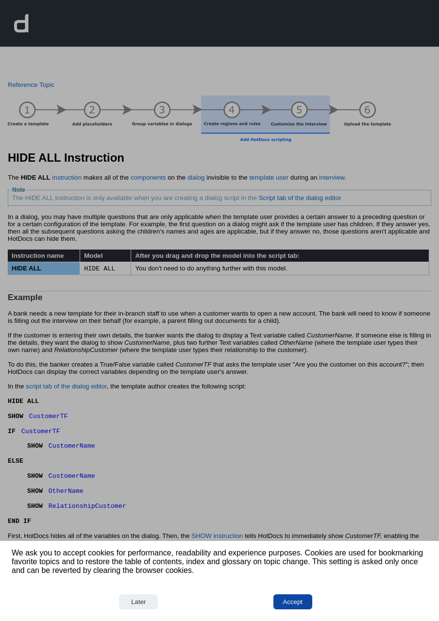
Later (138, 601)
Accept (293, 601)
